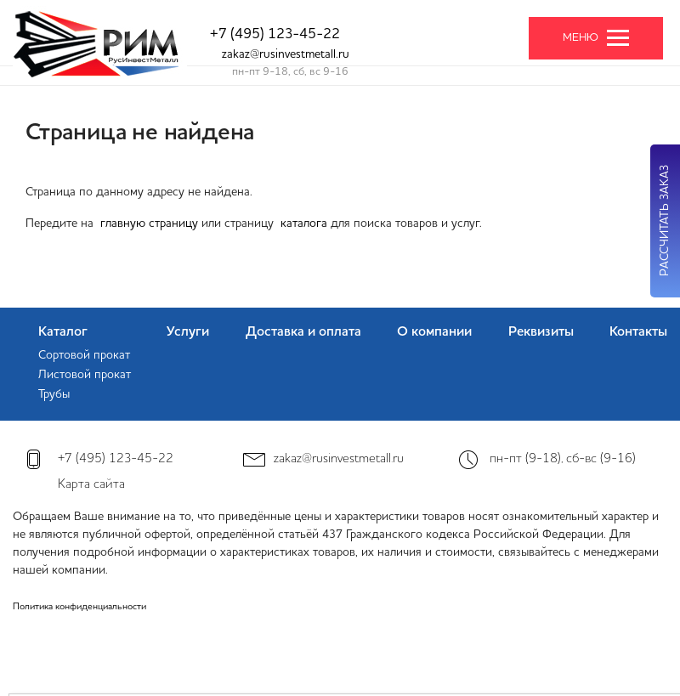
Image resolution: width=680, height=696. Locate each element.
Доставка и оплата (303, 332)
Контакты (638, 332)
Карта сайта (91, 484)
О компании (434, 332)
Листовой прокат (84, 375)
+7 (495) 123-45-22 (275, 34)
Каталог (63, 332)
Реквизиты (541, 332)
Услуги (188, 332)
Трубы (54, 394)
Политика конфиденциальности (79, 607)
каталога (303, 223)
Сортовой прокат (84, 355)
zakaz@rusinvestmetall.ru (285, 54)
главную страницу (149, 223)
